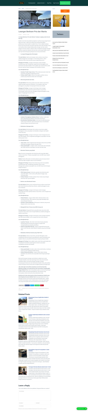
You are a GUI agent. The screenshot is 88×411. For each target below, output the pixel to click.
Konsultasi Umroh (65, 3)
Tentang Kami (31, 3)
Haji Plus (49, 3)
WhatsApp (37, 285)
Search (54, 8)
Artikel (23, 8)
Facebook (27, 285)
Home (19, 8)
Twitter (32, 285)
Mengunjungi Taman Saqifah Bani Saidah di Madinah (38, 298)
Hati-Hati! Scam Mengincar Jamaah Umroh (60, 67)
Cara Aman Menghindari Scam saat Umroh (60, 65)
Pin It (42, 285)
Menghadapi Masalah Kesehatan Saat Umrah (39, 332)
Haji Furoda (56, 3)
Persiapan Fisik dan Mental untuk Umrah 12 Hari (40, 367)
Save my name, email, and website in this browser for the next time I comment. (33, 408)
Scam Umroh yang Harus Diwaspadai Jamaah (61, 62)
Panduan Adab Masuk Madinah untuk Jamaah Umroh (39, 315)
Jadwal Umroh (41, 3)
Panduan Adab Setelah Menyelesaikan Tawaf (60, 55)
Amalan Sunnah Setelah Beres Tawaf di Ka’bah (61, 53)
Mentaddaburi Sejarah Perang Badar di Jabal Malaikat (39, 350)
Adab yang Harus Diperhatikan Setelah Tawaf (60, 50)
